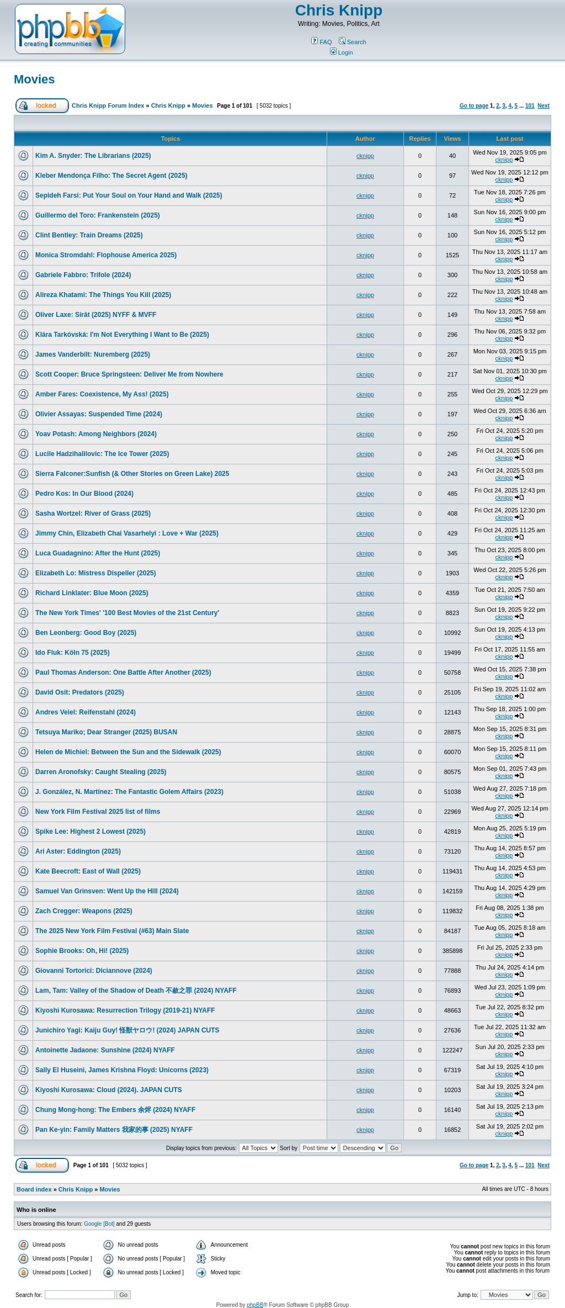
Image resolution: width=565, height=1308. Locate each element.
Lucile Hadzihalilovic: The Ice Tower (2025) (102, 454)
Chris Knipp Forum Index (108, 105)
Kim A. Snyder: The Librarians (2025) (93, 156)
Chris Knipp (339, 10)
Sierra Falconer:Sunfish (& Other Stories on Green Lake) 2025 (132, 474)
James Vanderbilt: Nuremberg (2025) (92, 354)
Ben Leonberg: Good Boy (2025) (85, 633)
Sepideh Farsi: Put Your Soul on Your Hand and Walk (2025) (128, 195)
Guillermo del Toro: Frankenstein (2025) (97, 215)
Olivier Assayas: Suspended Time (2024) (98, 414)
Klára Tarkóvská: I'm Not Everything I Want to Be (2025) (122, 334)
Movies (34, 79)
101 (530, 106)
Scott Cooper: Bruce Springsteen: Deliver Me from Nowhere (129, 374)
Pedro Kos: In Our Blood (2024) (84, 493)
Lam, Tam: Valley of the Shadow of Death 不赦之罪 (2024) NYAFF (136, 990)
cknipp (365, 155)
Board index (34, 1189)
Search (352, 42)
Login (341, 52)
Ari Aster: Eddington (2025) (78, 851)
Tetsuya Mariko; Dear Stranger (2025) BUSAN (106, 732)
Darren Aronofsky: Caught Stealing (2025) (101, 772)
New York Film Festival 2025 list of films (97, 811)
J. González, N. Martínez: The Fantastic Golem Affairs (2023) (129, 792)
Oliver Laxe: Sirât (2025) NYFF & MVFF (95, 315)
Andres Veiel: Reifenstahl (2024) (85, 712)
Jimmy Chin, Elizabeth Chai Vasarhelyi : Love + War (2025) (126, 533)
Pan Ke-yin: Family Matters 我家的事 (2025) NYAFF (114, 1130)
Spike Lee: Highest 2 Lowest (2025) (90, 831)
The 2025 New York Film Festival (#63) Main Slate (112, 931)
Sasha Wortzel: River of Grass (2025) (93, 513)
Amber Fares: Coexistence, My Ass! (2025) (102, 394)
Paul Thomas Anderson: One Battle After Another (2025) (123, 672)
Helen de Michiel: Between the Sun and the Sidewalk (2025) (128, 752)
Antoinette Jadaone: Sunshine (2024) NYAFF (105, 1050)
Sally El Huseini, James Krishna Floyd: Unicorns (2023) (122, 1070)
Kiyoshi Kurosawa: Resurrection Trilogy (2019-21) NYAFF (125, 1010)
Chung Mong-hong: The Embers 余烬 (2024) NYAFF (115, 1110)
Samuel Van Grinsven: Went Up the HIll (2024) (107, 891)
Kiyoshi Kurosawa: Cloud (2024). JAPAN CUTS (108, 1090)
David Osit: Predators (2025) (79, 692)
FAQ (321, 42)
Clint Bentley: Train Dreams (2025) (89, 235)
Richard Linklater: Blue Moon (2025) (91, 593)
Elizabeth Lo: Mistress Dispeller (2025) (95, 573)
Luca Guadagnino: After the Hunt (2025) (97, 553)
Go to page (474, 106)
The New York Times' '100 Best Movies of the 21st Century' (127, 613)
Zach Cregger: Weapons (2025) (83, 911)
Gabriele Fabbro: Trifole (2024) (83, 275)
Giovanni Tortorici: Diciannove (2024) (93, 971)
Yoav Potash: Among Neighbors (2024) (96, 434)
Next (543, 106)
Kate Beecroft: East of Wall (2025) (88, 871)
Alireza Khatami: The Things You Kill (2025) (103, 295)
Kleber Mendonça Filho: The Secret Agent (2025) (111, 175)
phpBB (255, 1305)
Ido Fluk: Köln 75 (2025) (72, 652)
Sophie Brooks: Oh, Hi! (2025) (82, 951)
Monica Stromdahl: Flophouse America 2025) (106, 255)
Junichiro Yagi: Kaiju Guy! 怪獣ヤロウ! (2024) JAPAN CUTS (127, 1030)
